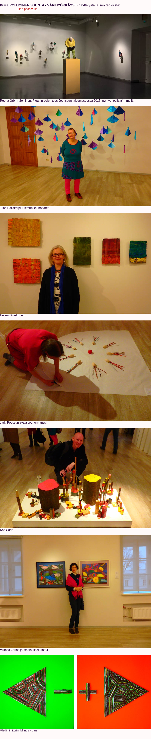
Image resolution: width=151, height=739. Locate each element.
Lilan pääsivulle (27, 9)
